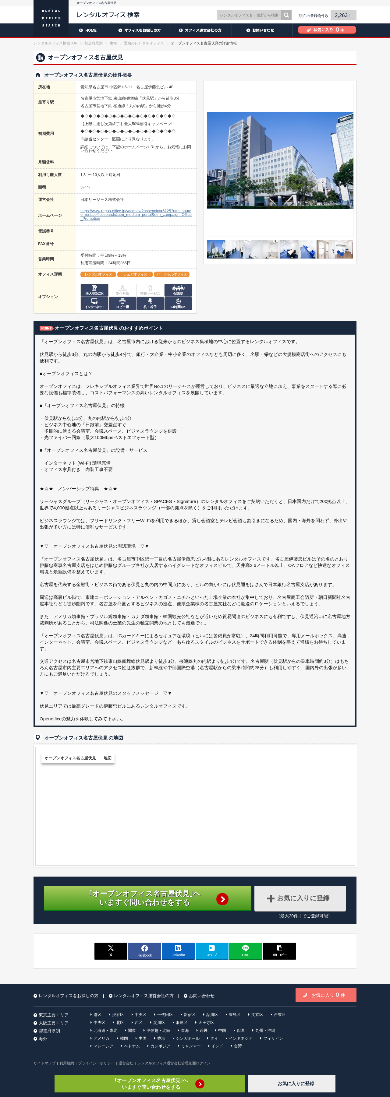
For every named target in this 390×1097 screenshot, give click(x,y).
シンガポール (188, 1038)
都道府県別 (93, 43)
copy (279, 951)
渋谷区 (118, 1014)
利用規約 (66, 1063)
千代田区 (165, 1014)
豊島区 (235, 1014)
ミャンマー (191, 1046)
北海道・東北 (105, 1030)
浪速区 (182, 1022)
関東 (132, 1030)
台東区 (280, 1014)
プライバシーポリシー (96, 1063)
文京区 (257, 1014)
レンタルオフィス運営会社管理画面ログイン (174, 1063)
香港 (161, 1038)
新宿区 (190, 1014)
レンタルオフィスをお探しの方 (140, 30)
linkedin (178, 951)
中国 (222, 1030)
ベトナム (132, 1046)
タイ (214, 1038)
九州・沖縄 (265, 1030)
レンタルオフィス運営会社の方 (201, 30)
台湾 (238, 1046)
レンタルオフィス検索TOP (55, 43)
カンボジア (160, 1046)
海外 (43, 1038)
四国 (241, 1030)
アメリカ (101, 1038)
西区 (139, 1022)
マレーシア (103, 1046)
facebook (144, 951)
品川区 (212, 1014)
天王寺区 (206, 1022)
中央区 (141, 1014)
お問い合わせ (262, 30)
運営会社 (126, 1063)
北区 (120, 1022)
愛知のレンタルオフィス (144, 43)
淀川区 (159, 1022)
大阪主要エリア (54, 1022)
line (245, 951)
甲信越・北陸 (158, 1030)
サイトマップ (44, 1063)
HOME (72, 30)
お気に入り (328, 994)
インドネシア (241, 1038)
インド (217, 1046)
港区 (97, 1014)
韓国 (124, 1038)
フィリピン (273, 1038)
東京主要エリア (54, 1014)
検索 (286, 15)
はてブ (212, 951)
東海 (113, 43)
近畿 (203, 1030)
